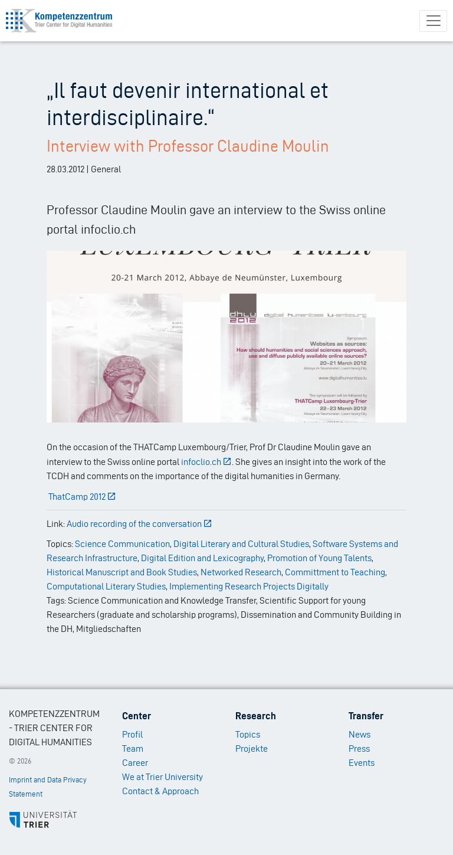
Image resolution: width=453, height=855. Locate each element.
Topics (247, 734)
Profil (132, 734)
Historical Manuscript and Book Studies (122, 572)
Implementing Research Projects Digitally (249, 586)
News (359, 734)
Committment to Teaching (335, 572)
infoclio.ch (206, 462)
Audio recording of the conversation (140, 524)
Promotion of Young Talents (319, 558)
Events (362, 763)
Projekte (251, 748)
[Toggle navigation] (433, 21)
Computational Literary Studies (106, 586)
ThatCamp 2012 (82, 497)
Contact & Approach (160, 791)
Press (359, 748)
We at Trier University (162, 777)
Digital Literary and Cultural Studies (241, 544)
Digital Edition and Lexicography (202, 558)
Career (135, 763)
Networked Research (241, 572)
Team (132, 748)
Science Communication (122, 544)
